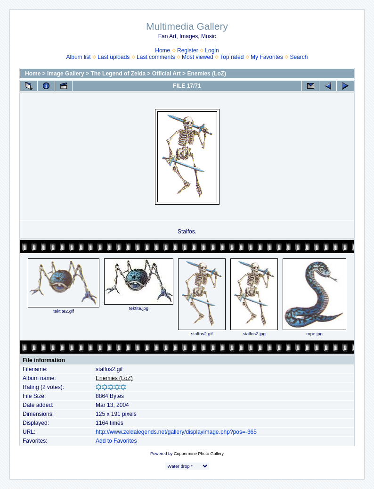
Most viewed (197, 57)
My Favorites (267, 57)
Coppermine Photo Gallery (199, 453)
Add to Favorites (116, 441)
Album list (78, 57)
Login (212, 50)
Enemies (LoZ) (206, 73)
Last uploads (114, 57)
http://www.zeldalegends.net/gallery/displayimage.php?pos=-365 (176, 432)
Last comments (156, 57)
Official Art (166, 73)
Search (299, 57)
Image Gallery (65, 73)
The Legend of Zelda (118, 73)
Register (187, 50)
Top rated (232, 57)
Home (162, 50)
